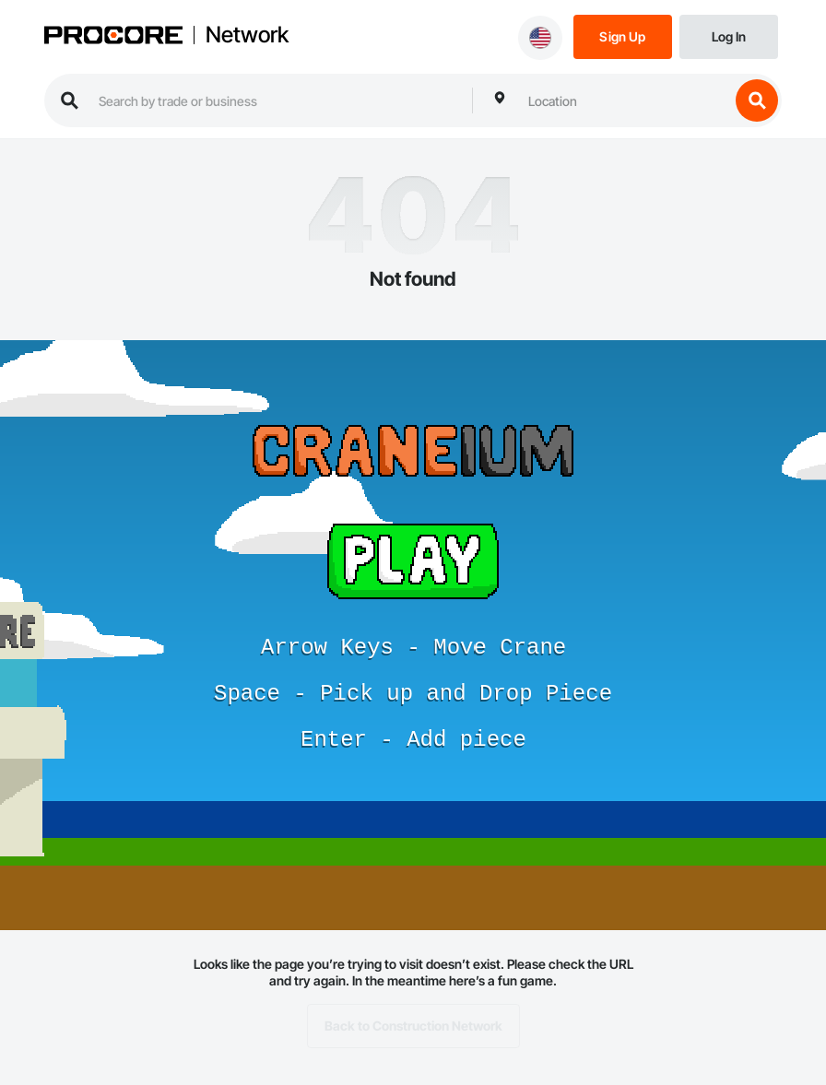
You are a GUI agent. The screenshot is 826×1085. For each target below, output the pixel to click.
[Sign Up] (622, 35)
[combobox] (624, 100)
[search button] (757, 100)
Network (247, 35)
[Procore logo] (113, 37)
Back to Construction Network (413, 1026)
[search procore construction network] (276, 100)
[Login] (728, 35)
